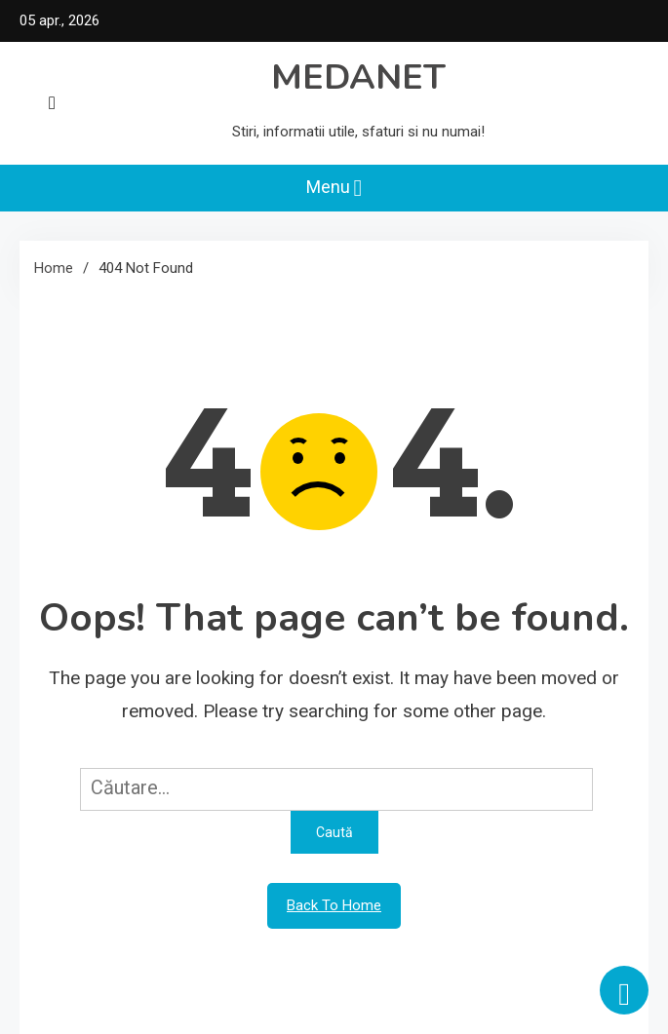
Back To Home (334, 905)
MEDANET (358, 77)
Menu (334, 188)
